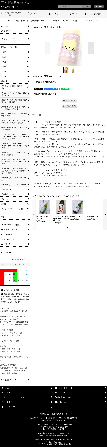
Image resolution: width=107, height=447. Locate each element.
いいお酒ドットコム (10, 7)
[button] (47, 48)
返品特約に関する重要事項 (45, 94)
